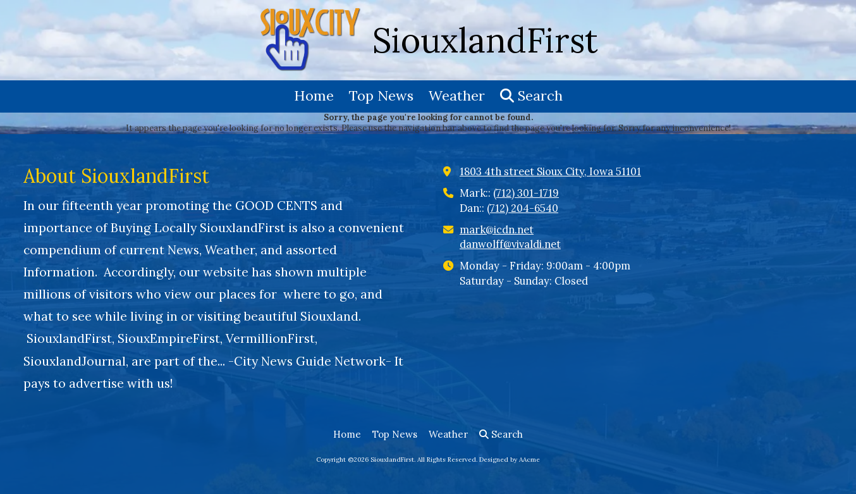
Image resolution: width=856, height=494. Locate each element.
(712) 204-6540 (522, 208)
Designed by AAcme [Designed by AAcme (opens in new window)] (509, 459)
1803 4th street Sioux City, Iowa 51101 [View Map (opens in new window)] (550, 171)
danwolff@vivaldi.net (510, 244)
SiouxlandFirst (485, 40)
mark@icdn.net (497, 229)
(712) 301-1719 (526, 193)
